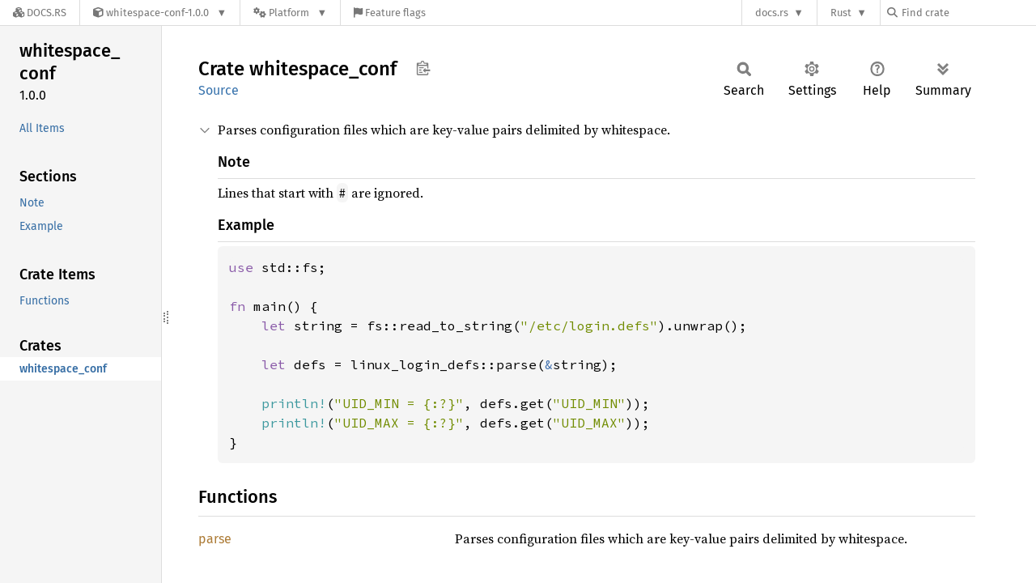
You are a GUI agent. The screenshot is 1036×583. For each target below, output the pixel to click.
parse (214, 539)
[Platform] (290, 12)
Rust (840, 12)
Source (218, 90)
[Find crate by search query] (968, 12)
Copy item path (423, 68)
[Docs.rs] (39, 12)
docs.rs (771, 12)
